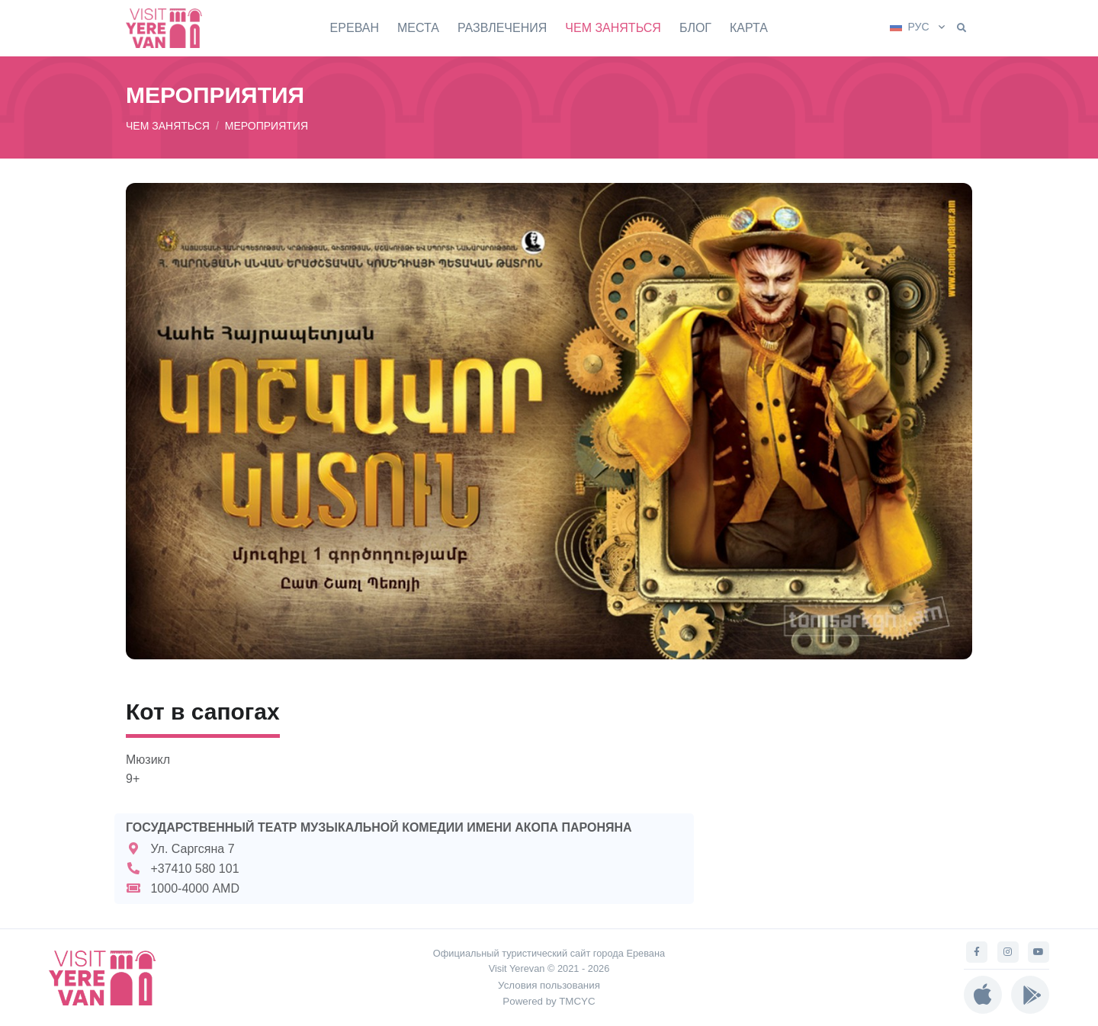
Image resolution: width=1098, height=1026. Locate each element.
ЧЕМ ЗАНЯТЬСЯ (613, 27)
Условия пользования (549, 985)
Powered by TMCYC (548, 1001)
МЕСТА (418, 27)
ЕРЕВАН (354, 27)
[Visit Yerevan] (171, 28)
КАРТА (749, 27)
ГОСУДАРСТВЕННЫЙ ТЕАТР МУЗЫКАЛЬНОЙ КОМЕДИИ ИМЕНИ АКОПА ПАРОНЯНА (379, 827)
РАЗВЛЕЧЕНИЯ (502, 27)
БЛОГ (695, 27)
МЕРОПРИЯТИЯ (266, 126)
